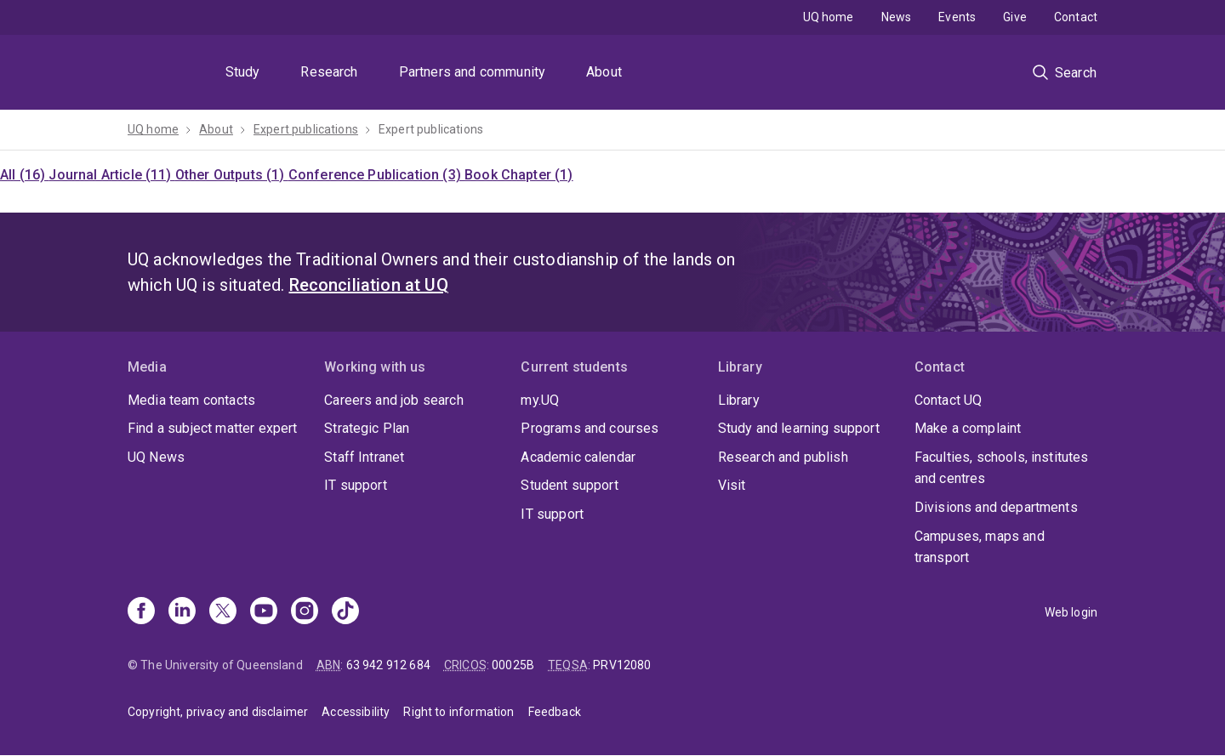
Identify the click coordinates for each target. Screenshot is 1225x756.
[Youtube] (263, 612)
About (604, 72)
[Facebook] (141, 612)
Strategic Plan (366, 428)
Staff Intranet (364, 457)
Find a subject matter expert (212, 428)
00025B (513, 665)
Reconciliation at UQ (368, 285)
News (896, 17)
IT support (355, 485)
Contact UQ (948, 400)
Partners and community (472, 72)
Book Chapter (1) (518, 175)
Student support (569, 485)
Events (957, 17)
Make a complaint (968, 428)
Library (739, 400)
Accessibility (356, 712)
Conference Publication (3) (376, 175)
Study (242, 72)
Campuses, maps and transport (979, 547)
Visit (732, 485)
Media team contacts (191, 400)
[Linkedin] (182, 612)
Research (328, 72)
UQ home (828, 17)
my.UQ (540, 400)
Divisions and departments (996, 507)
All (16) (24, 175)
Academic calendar (578, 457)
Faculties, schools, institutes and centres (1001, 468)
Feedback (554, 712)
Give (1015, 17)
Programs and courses (589, 428)
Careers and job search (394, 400)
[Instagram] (304, 612)
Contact (1075, 17)
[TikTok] (345, 612)
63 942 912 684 (388, 665)
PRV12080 (622, 665)
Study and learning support (799, 428)
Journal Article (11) (111, 175)
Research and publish (783, 457)
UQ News (156, 457)
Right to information (458, 712)
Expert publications (306, 129)
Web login (1071, 612)
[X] (222, 612)
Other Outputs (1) (231, 175)
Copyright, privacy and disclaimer (218, 712)
